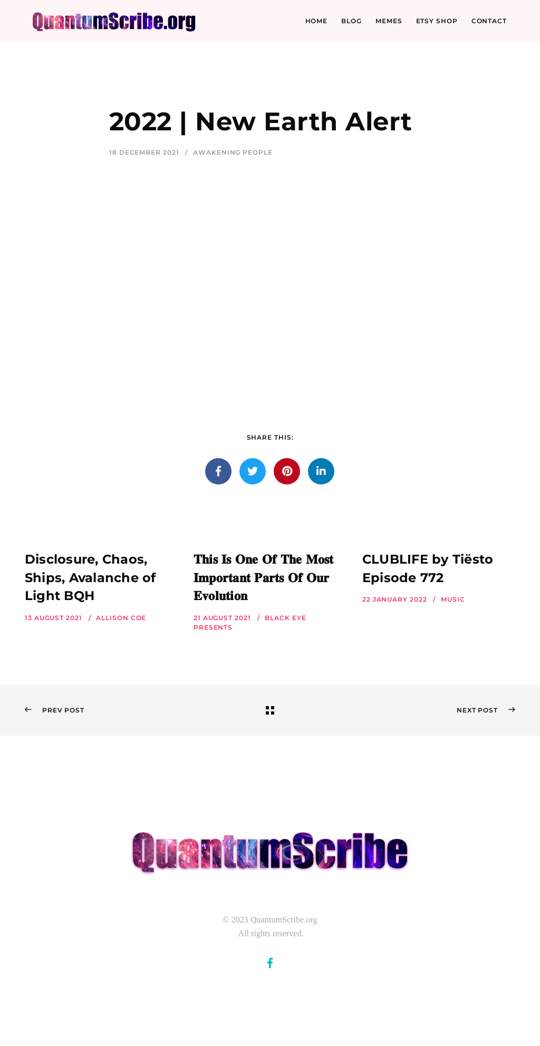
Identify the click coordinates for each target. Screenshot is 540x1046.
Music (453, 599)
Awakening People (232, 152)
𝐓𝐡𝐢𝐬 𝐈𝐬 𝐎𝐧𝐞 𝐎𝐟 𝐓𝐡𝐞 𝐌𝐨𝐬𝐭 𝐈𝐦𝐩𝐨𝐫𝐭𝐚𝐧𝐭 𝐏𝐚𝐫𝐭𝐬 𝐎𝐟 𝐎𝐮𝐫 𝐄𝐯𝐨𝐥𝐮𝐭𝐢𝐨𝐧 (264, 577)
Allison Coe (121, 618)
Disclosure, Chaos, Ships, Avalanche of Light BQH (90, 577)
